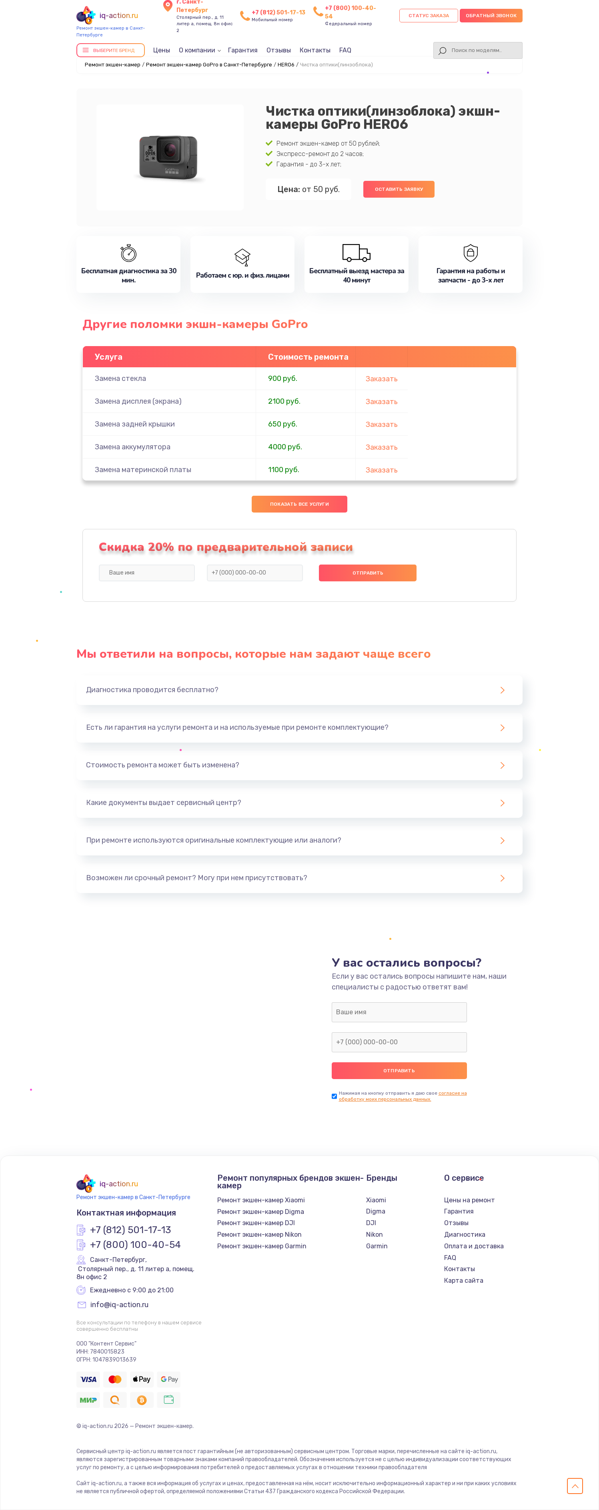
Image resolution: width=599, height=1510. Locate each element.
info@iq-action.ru (119, 1305)
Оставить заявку (399, 189)
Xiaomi (376, 1200)
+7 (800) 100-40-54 (135, 1245)
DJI (371, 1223)
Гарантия (243, 50)
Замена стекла (120, 378)
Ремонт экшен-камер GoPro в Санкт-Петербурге (209, 65)
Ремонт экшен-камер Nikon (259, 1234)
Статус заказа (429, 15)
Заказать (382, 378)
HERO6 (286, 65)
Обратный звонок (491, 15)
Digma (375, 1211)
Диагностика (464, 1234)
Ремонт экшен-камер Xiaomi (261, 1200)
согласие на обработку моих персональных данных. (403, 1096)
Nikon (374, 1234)
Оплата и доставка (474, 1246)
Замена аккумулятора (132, 447)
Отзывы (278, 50)
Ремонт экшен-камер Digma (260, 1212)
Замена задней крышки (135, 424)
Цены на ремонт (469, 1200)
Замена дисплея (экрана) (138, 401)
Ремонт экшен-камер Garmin (262, 1246)
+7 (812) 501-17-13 (278, 12)
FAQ (345, 50)
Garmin (377, 1246)
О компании (197, 50)
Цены (161, 50)
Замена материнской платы (143, 469)
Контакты (315, 50)
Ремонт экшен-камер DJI (256, 1223)
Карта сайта (463, 1280)
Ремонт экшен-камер (112, 65)
